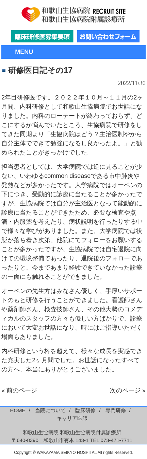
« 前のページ (19, 390)
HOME (18, 410)
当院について (50, 410)
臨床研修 (85, 410)
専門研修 (115, 410)
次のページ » (128, 390)
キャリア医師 (72, 418)
